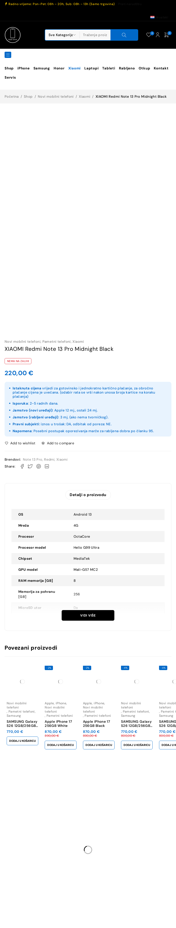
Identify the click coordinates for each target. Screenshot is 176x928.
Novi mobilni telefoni (56, 96)
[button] (24, 740)
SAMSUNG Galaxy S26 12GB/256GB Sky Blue (144, 724)
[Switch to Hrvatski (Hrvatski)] (159, 17)
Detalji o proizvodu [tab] (88, 495)
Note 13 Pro (32, 459)
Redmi (49, 459)
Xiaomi (84, 96)
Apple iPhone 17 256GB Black (102, 722)
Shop (28, 96)
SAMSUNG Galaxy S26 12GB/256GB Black (22, 724)
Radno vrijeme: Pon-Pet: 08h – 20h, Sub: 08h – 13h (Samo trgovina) (61, 4)
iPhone (63, 706)
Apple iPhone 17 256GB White (61, 722)
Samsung (14, 715)
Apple (52, 706)
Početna (12, 96)
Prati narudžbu (130, 4)
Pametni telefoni (56, 342)
